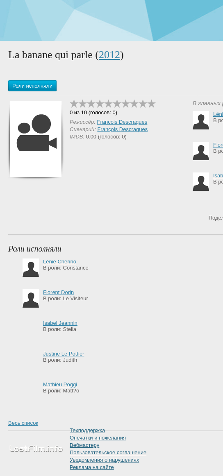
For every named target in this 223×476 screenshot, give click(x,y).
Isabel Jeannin (60, 323)
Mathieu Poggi (60, 384)
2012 (109, 55)
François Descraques (122, 122)
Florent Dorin (58, 292)
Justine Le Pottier (63, 354)
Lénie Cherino (59, 261)
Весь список (23, 423)
